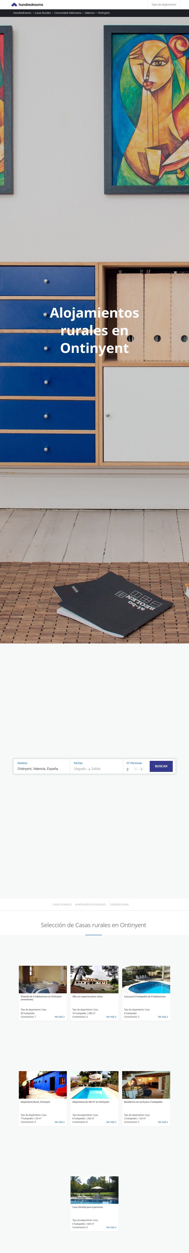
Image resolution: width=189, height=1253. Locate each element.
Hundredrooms (22, 13)
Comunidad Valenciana (67, 13)
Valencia (89, 13)
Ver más (59, 1016)
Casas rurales (43, 13)
